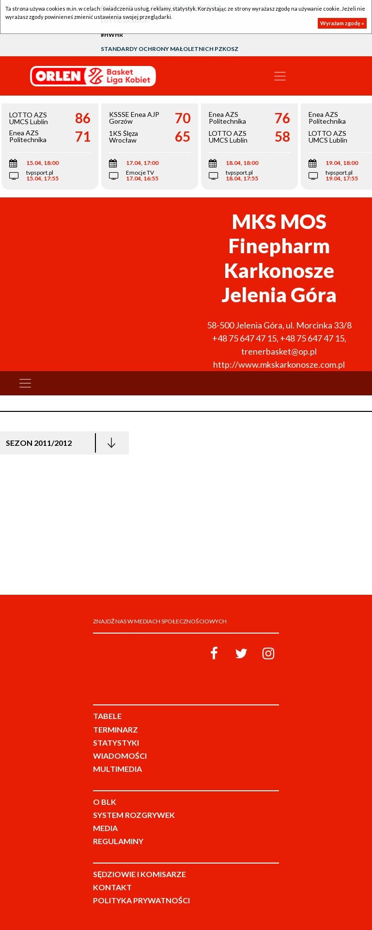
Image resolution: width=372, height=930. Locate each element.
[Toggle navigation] (280, 76)
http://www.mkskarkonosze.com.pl (279, 364)
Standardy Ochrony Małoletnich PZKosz (169, 48)
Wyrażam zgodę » (342, 23)
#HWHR (112, 34)
